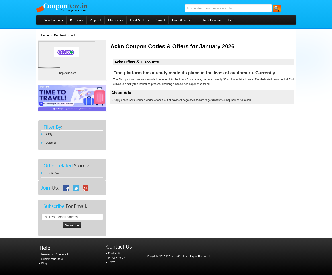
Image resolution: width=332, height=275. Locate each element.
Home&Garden (182, 20)
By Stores (76, 20)
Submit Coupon (210, 20)
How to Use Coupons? (54, 254)
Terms (112, 262)
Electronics (115, 20)
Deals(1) (51, 142)
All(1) (49, 134)
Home (45, 35)
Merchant (60, 35)
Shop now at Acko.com (238, 100)
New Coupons (53, 20)
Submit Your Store (52, 259)
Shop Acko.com (66, 73)
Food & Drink (139, 20)
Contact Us (114, 253)
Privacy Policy (116, 257)
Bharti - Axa (53, 173)
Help (231, 20)
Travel (160, 20)
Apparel (95, 20)
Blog (44, 263)
